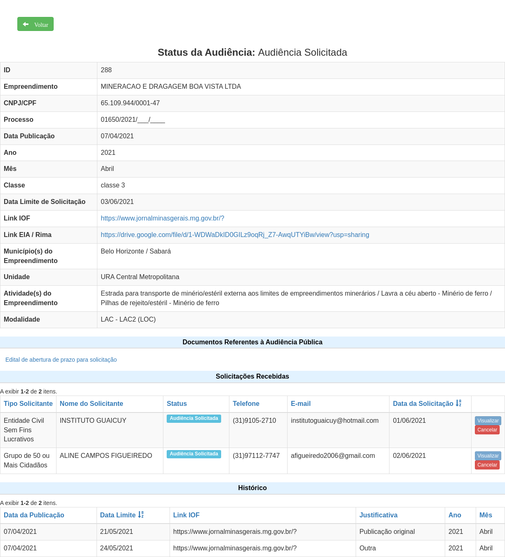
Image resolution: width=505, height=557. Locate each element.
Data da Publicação (34, 515)
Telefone (246, 403)
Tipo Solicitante (28, 403)
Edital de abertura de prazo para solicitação (61, 359)
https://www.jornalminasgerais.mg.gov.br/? (162, 218)
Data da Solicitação (423, 403)
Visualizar (488, 421)
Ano (454, 515)
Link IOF (186, 515)
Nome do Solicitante (91, 403)
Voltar (38, 24)
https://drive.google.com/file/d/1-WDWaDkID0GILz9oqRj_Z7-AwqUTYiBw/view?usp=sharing (235, 234)
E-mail (301, 403)
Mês (485, 515)
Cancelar (487, 430)
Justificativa (378, 515)
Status (177, 403)
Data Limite (118, 515)
